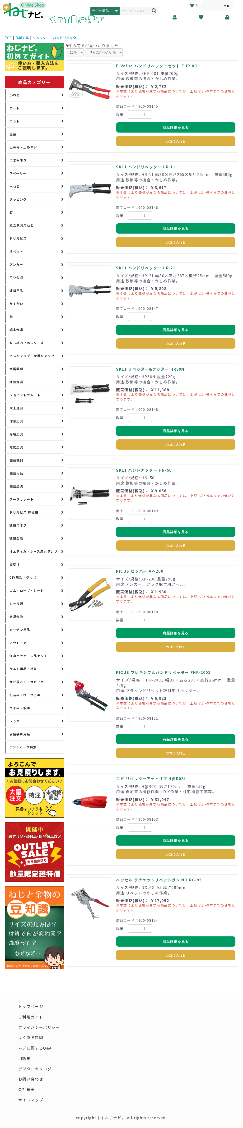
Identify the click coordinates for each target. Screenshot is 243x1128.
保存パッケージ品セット (28, 656)
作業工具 (22, 37)
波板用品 (16, 290)
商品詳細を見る (176, 127)
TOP (8, 37)
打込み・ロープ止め (24, 695)
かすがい (16, 303)
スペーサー (18, 173)
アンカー (16, 264)
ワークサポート (21, 499)
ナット (14, 121)
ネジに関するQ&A (35, 1048)
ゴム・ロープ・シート (26, 590)
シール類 (16, 603)
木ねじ (14, 186)
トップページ (30, 1006)
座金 (12, 134)
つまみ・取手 (19, 708)
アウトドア (18, 642)
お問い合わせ (30, 1079)
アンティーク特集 (23, 747)
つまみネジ (18, 160)
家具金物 (16, 616)
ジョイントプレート (25, 395)
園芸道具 (16, 486)
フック (14, 721)
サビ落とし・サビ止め (26, 682)
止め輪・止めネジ (23, 147)
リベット (16, 251)
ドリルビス (18, 238)
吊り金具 (16, 277)
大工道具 (16, 408)
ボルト (14, 108)
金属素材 (16, 369)
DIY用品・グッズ (22, 577)
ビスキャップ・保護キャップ (32, 356)
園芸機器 (16, 460)
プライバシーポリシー (39, 1027)
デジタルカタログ (35, 1069)
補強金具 (16, 382)
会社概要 (26, 1090)
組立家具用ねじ (21, 225)
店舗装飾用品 (19, 734)
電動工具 (16, 447)
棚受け (14, 564)
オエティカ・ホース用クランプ (33, 551)
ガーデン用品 (19, 629)
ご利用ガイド (30, 1017)
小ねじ (14, 95)
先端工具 (16, 434)
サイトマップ (30, 1100)
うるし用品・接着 (23, 669)
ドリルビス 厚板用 (23, 512)
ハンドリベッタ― (66, 37)
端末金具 (16, 329)
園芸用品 (16, 473)
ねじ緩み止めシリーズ (26, 343)
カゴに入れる (176, 141)
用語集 (24, 1059)
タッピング (18, 199)
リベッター (41, 37)
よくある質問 (30, 1038)
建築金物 (16, 538)
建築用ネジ (18, 525)
